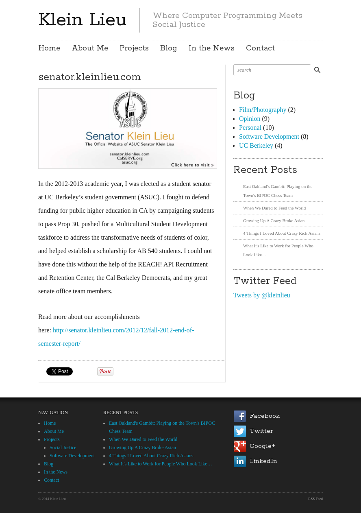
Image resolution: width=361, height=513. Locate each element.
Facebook (265, 416)
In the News (212, 48)
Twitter (261, 431)
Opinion (249, 118)
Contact (260, 48)
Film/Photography (262, 109)
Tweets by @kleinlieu (261, 295)
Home (49, 48)
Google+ (262, 446)
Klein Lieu (82, 20)
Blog (168, 48)
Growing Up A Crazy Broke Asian (273, 220)
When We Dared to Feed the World (274, 207)
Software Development (269, 136)
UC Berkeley (256, 145)
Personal (250, 127)
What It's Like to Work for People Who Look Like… (160, 464)
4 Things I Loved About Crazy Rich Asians (281, 233)
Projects (134, 48)
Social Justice (63, 447)
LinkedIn (263, 461)
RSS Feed (315, 499)
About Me (90, 48)
